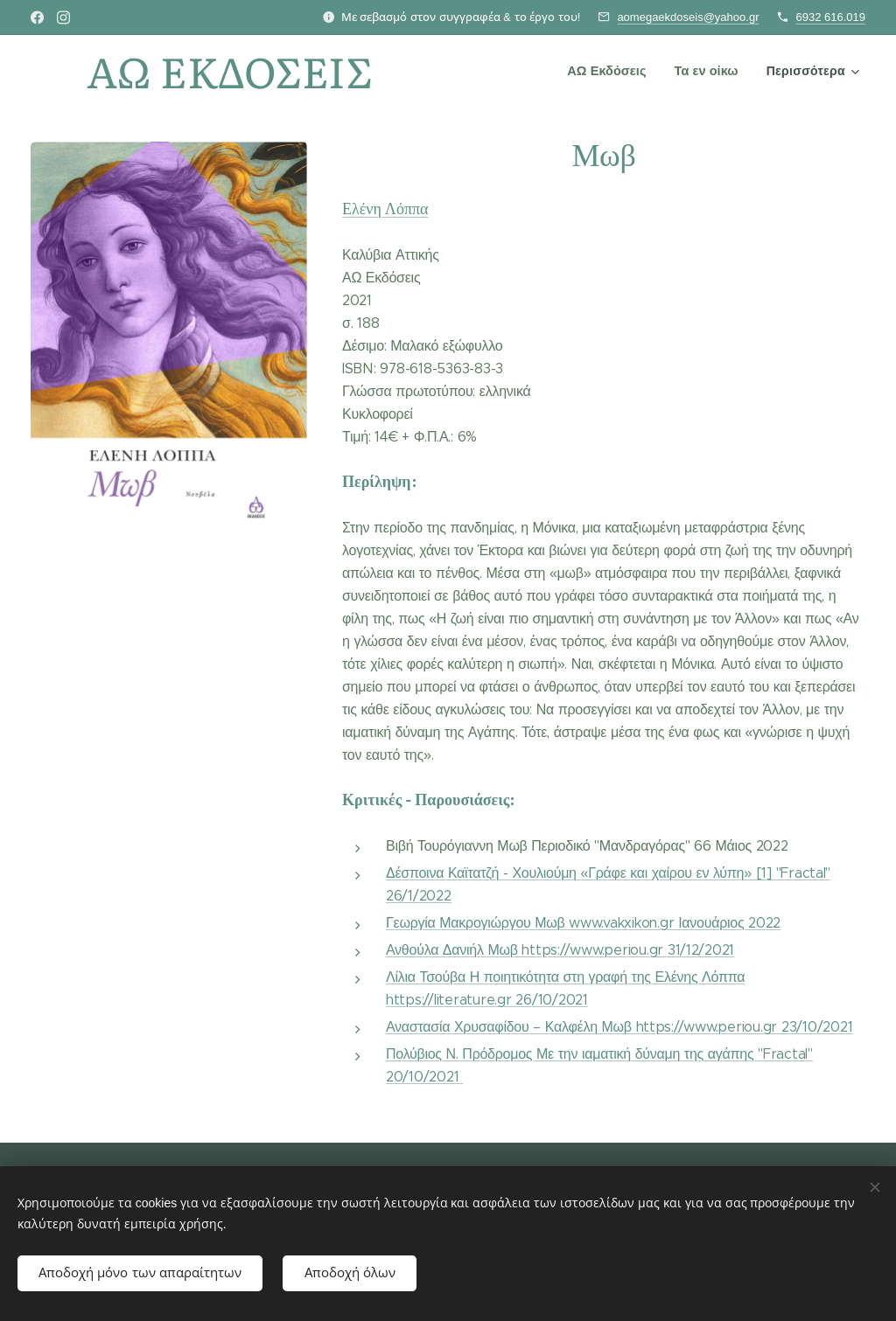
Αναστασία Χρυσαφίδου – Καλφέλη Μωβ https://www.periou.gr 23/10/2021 (619, 1027)
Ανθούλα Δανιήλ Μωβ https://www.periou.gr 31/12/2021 (560, 950)
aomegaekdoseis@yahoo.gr (688, 17)
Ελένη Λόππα (385, 208)
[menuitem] (611, 71)
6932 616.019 (830, 17)
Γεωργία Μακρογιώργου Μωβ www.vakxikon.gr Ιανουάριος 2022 (583, 922)
